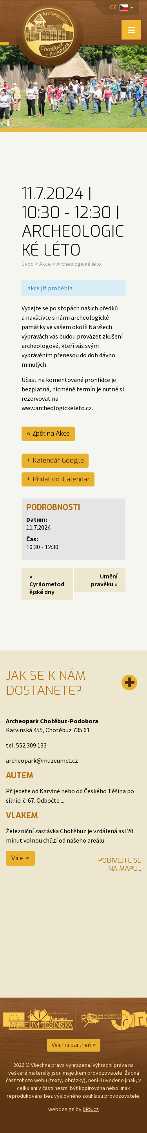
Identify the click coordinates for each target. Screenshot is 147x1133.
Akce (45, 263)
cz (121, 7)
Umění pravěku (104, 580)
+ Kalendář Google (55, 460)
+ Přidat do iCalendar (58, 479)
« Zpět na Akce (48, 433)
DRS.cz (91, 1109)
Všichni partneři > (73, 1045)
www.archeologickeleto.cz (57, 408)
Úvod (28, 263)
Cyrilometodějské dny (46, 584)
